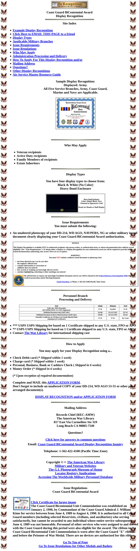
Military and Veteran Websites (75, 466)
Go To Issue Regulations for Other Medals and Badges (75, 546)
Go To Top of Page (75, 542)
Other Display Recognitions (31, 71)
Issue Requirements (26, 45)
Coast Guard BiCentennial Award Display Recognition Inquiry (80, 444)
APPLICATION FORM (63, 382)
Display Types (22, 37)
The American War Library (86, 462)
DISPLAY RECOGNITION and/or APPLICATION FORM (75, 396)
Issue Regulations (24, 48)
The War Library (36, 333)
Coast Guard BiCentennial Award (69, 12)
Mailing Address (24, 63)
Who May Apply (24, 52)
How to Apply (75, 344)
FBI (125, 276)
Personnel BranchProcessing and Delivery (75, 297)
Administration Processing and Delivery (40, 56)
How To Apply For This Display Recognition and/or (47, 59)
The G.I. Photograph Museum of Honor (75, 469)
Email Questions (63, 282)
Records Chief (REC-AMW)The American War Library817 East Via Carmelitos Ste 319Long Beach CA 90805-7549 (75, 420)
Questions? (20, 67)
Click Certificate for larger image (53, 502)
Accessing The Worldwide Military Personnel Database (75, 477)
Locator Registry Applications (75, 473)
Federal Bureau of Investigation (111, 276)
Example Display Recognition (33, 30)
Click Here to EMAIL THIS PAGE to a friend (44, 34)
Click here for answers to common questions (75, 439)
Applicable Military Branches (33, 41)
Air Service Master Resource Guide (37, 74)
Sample (61, 81)
